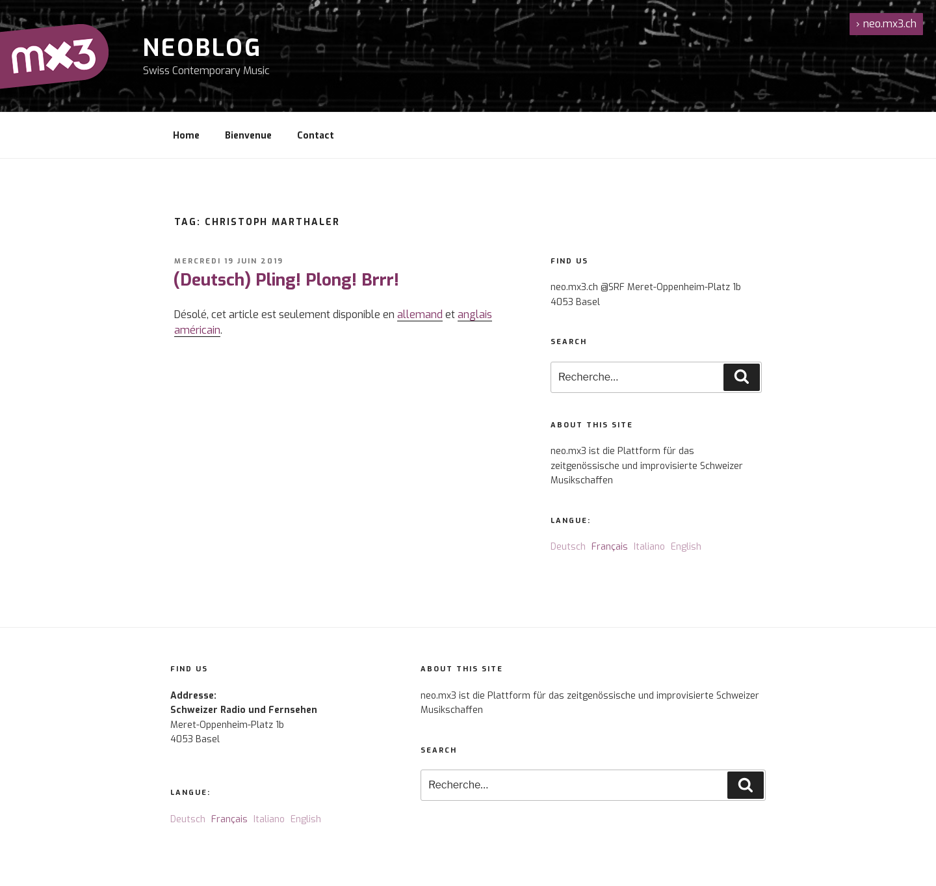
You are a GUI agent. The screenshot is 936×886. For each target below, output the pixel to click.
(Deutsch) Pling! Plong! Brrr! (286, 280)
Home (186, 135)
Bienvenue (248, 135)
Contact (315, 135)
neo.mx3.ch (886, 24)
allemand (420, 314)
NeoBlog (202, 48)
